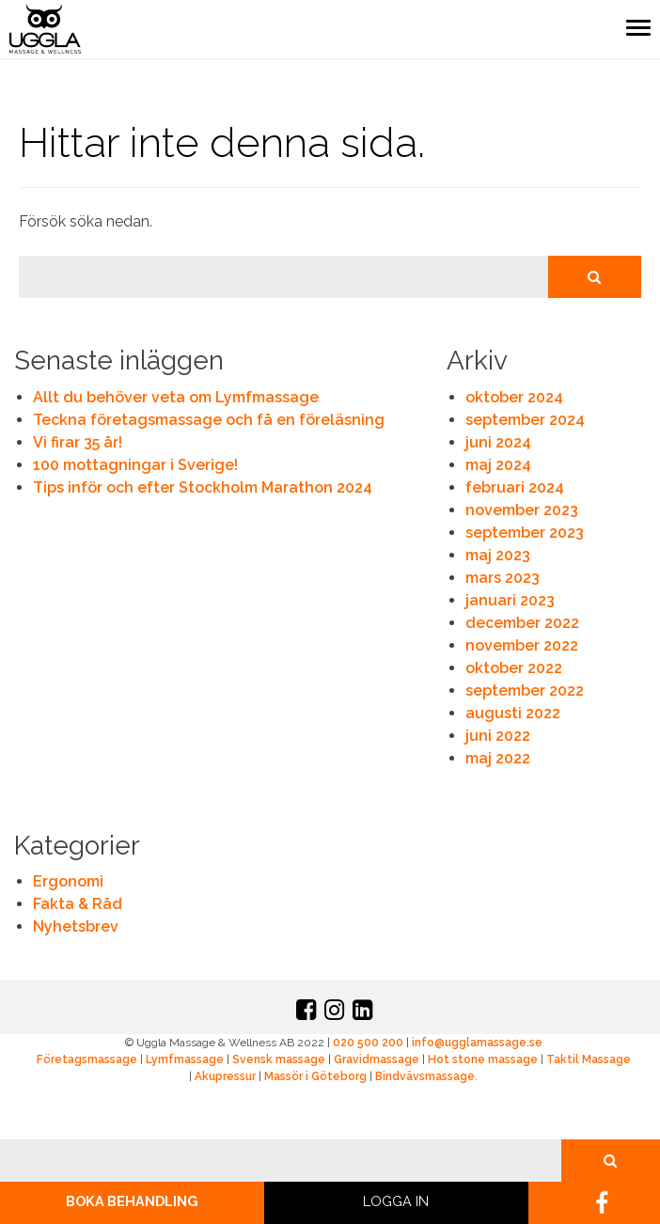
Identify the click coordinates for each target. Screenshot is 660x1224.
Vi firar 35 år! (77, 442)
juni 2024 (498, 442)
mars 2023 (502, 578)
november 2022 (521, 645)
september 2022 (524, 690)
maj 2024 (498, 465)
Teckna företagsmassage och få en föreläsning (209, 420)
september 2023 (524, 532)
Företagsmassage (87, 1059)
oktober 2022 (513, 668)
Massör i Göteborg (315, 1076)
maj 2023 (497, 555)
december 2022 (522, 623)
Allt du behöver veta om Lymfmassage (176, 397)
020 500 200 (368, 1042)
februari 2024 (514, 487)
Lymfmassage (185, 1059)
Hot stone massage (483, 1059)
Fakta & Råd (77, 904)
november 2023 (521, 510)
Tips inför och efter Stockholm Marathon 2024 (202, 487)
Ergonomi (68, 881)
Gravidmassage (376, 1059)
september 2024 (525, 420)
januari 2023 (510, 600)
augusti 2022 (512, 713)
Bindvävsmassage (425, 1076)
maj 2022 (497, 758)
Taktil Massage (588, 1059)
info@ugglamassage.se (477, 1042)
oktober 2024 (514, 397)
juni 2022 (497, 736)
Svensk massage (278, 1059)
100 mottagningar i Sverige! (135, 465)
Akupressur (225, 1076)
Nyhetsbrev (75, 926)
